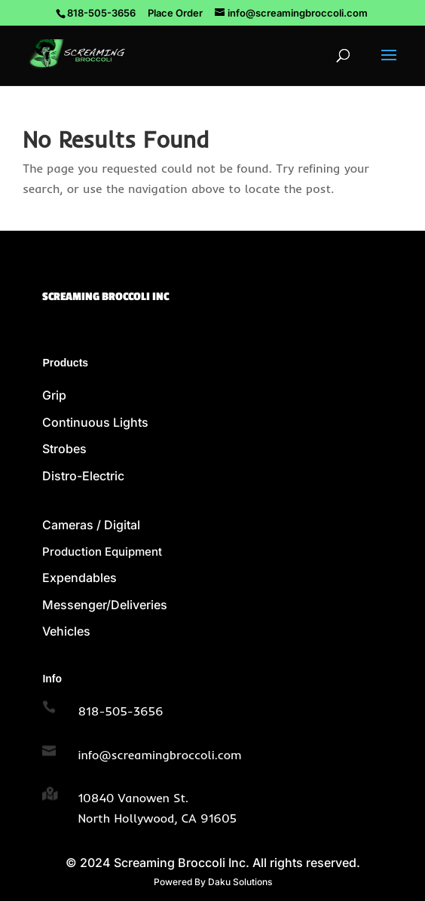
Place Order (175, 13)
